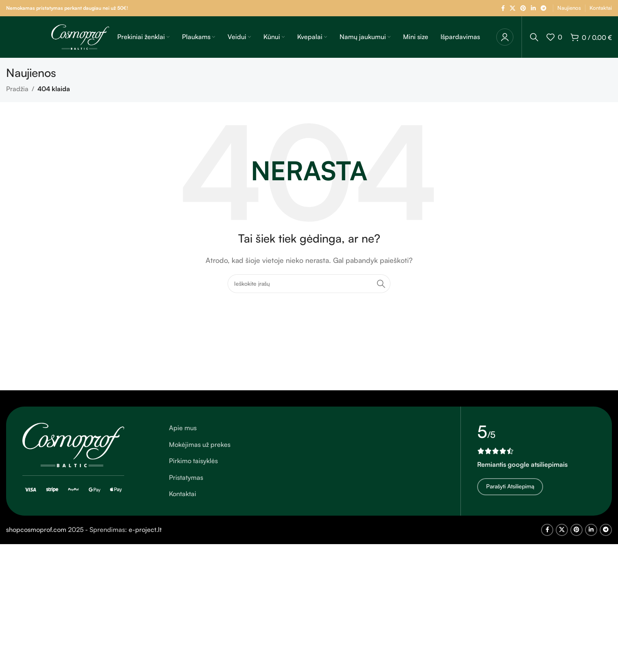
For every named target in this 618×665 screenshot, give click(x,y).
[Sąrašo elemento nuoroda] (306, 428)
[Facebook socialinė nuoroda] (503, 8)
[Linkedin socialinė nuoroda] (533, 8)
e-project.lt (145, 529)
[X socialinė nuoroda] (512, 8)
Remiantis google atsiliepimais (522, 464)
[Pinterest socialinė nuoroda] (523, 8)
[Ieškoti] (534, 37)
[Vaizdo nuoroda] (73, 444)
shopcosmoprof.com (36, 529)
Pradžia (17, 89)
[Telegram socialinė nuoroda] (543, 8)
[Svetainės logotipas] (80, 36)
